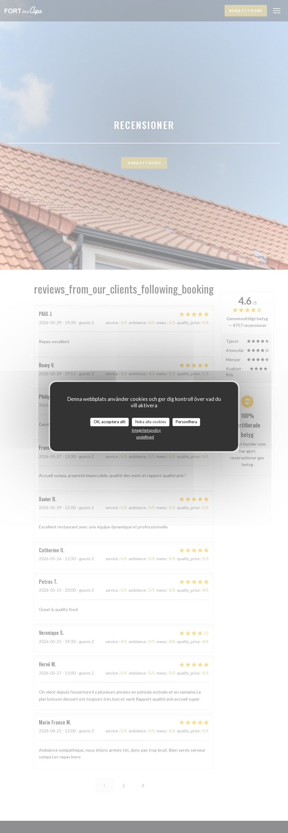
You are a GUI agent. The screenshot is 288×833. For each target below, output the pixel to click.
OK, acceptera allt (109, 421)
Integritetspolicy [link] (146, 430)
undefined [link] (145, 437)
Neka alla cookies (150, 421)
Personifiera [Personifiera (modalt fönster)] (186, 421)
